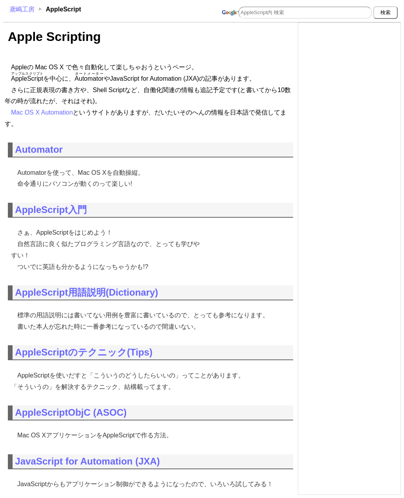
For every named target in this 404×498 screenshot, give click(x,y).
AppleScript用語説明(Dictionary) (86, 292)
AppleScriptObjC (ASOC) (71, 412)
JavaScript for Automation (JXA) (87, 461)
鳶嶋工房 (22, 9)
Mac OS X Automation (42, 112)
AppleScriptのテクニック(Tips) (83, 352)
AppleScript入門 (51, 209)
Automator (38, 149)
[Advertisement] (349, 74)
